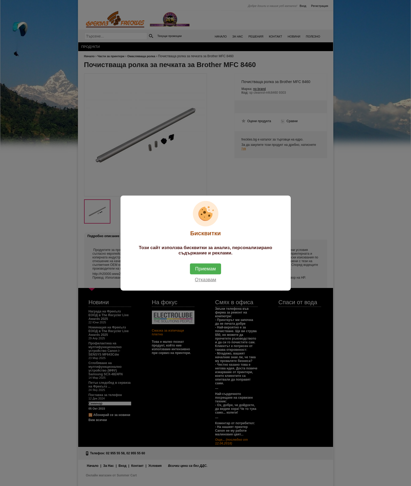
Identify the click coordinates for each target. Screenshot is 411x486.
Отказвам (205, 279)
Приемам (205, 268)
